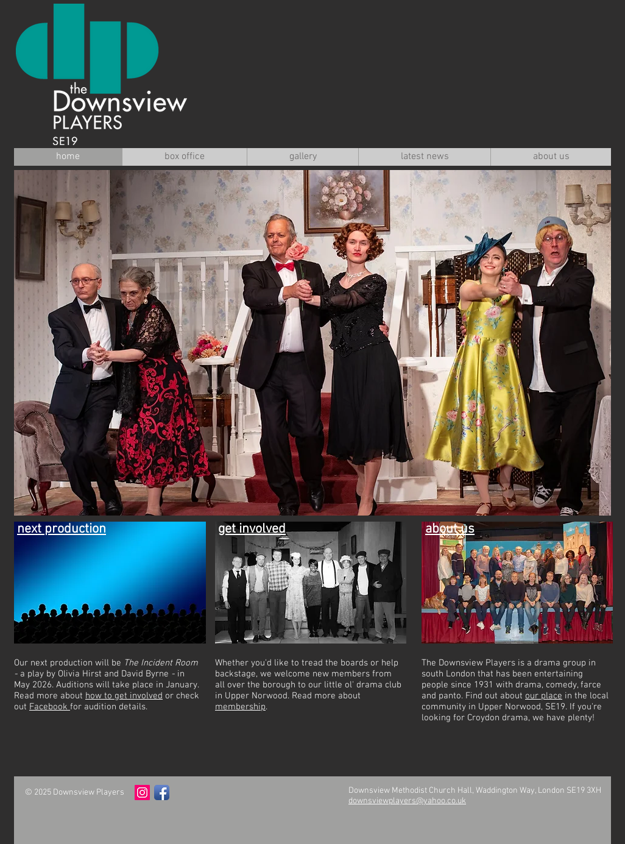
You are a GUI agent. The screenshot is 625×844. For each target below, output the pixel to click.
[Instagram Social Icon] (142, 792)
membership (240, 706)
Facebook (49, 706)
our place (543, 695)
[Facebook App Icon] (161, 792)
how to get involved (124, 695)
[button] (312, 343)
